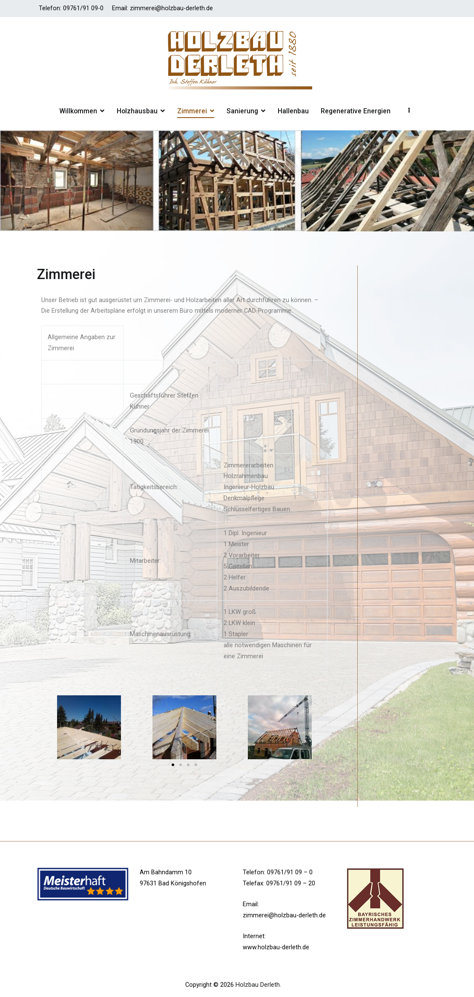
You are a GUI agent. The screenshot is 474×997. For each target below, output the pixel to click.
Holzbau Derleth (258, 984)
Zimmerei (192, 111)
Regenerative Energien (356, 111)
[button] (173, 765)
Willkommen (78, 111)
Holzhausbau (137, 111)
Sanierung (242, 111)
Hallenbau (293, 111)
